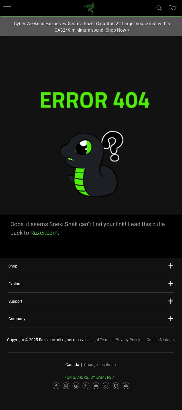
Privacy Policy (128, 340)
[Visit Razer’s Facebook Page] (56, 386)
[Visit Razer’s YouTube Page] (96, 386)
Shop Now (117, 30)
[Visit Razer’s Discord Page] (125, 386)
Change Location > (100, 365)
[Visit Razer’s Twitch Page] (115, 386)
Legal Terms (100, 340)
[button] (7, 8)
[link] (89, 8)
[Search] (159, 8)
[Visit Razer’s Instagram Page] (66, 386)
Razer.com (44, 232)
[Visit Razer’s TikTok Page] (105, 386)
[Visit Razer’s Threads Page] (76, 386)
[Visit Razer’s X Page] (86, 386)
